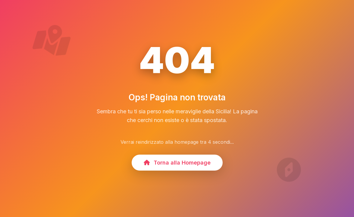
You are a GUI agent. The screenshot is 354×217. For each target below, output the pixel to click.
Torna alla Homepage (177, 162)
